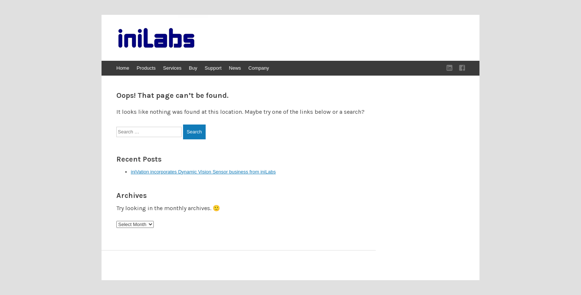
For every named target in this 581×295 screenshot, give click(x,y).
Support (213, 68)
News (235, 68)
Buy (193, 68)
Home (122, 68)
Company (258, 68)
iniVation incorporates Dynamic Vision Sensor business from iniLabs (203, 172)
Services (172, 68)
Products (146, 68)
